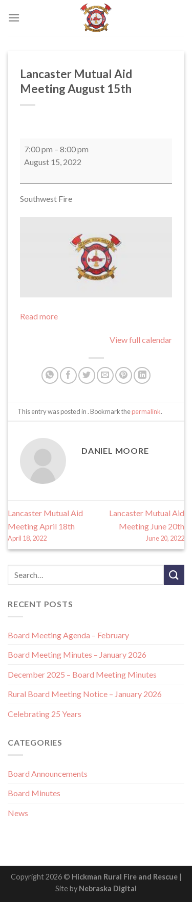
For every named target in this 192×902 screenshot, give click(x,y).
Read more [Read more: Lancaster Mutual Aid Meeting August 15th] (39, 316)
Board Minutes (34, 793)
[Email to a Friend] (105, 375)
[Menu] (14, 17)
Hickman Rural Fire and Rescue (125, 876)
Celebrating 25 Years (44, 714)
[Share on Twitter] (86, 375)
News (18, 813)
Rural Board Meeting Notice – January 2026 (85, 694)
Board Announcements (48, 773)
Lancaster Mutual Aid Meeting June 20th (140, 525)
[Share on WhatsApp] (49, 375)
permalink (146, 411)
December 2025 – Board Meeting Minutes (82, 674)
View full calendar (141, 339)
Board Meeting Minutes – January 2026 (77, 654)
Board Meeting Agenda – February (68, 635)
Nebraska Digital (108, 888)
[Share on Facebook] (68, 375)
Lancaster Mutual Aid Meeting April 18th (52, 525)
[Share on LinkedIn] (142, 375)
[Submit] (174, 575)
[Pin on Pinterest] (123, 375)
